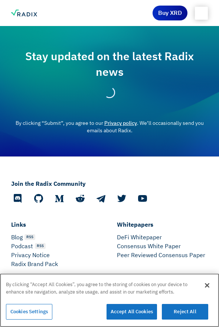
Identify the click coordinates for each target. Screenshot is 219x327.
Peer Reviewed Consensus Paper (161, 255)
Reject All (185, 311)
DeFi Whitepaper (139, 237)
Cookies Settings (29, 311)
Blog (17, 237)
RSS (29, 236)
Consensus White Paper (149, 246)
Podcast (22, 246)
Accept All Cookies (132, 311)
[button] (201, 13)
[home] (24, 13)
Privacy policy (120, 123)
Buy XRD (170, 12)
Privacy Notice (30, 255)
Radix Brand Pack (34, 264)
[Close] (207, 285)
